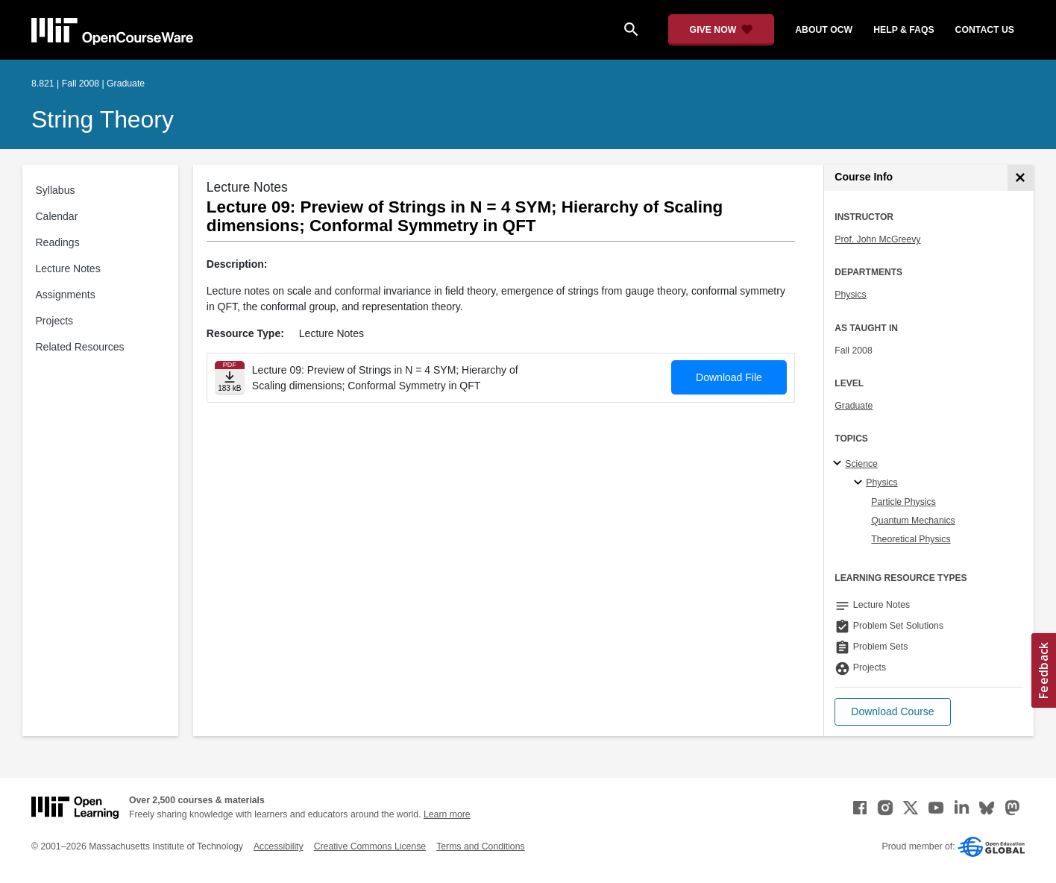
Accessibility (279, 846)
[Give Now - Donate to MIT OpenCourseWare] (721, 29)
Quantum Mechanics (913, 520)
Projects (55, 321)
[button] (892, 712)
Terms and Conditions (480, 846)
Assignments (65, 295)
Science (861, 464)
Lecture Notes (68, 268)
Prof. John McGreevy (877, 239)
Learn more (447, 814)
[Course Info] (1021, 178)
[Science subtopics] (839, 464)
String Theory (102, 119)
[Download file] (230, 378)
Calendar (57, 216)
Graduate (854, 405)
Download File (729, 377)
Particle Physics (903, 502)
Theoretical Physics (910, 539)
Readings (58, 242)
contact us (984, 30)
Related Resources (80, 347)
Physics (850, 294)
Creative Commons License (370, 846)
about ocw (823, 30)
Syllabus (55, 190)
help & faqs (903, 30)
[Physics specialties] (860, 483)
